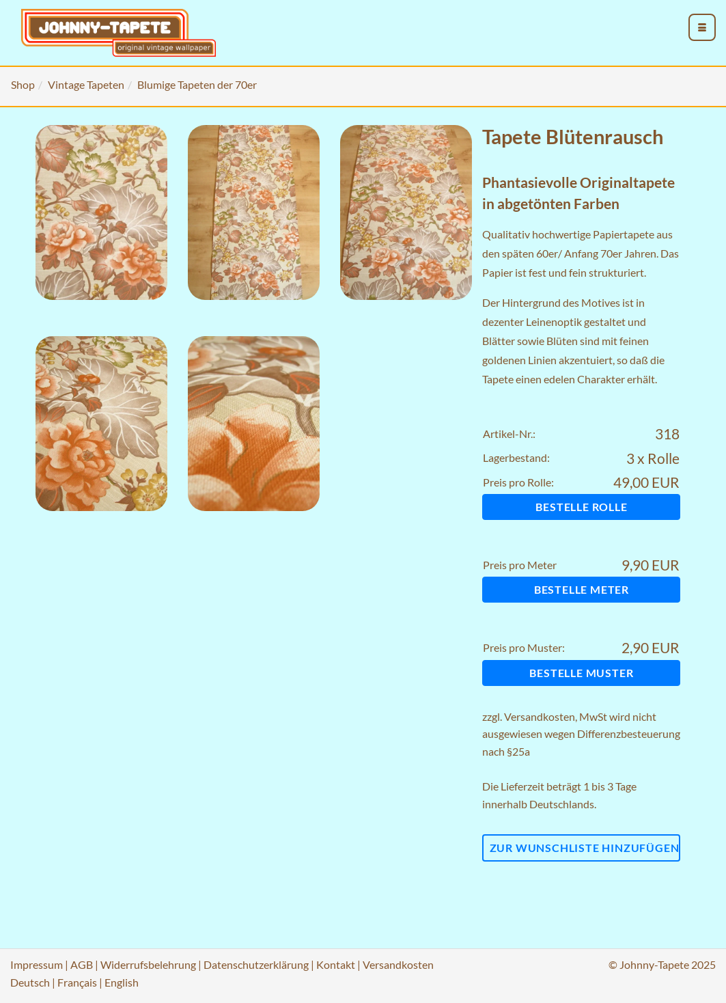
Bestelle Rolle (581, 506)
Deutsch (30, 982)
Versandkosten (539, 716)
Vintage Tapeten (86, 84)
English (121, 982)
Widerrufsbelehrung (148, 964)
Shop (23, 84)
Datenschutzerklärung (256, 964)
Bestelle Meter (581, 589)
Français (77, 982)
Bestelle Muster (581, 672)
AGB (81, 964)
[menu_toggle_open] (702, 27)
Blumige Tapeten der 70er (197, 84)
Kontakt (335, 964)
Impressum (36, 964)
